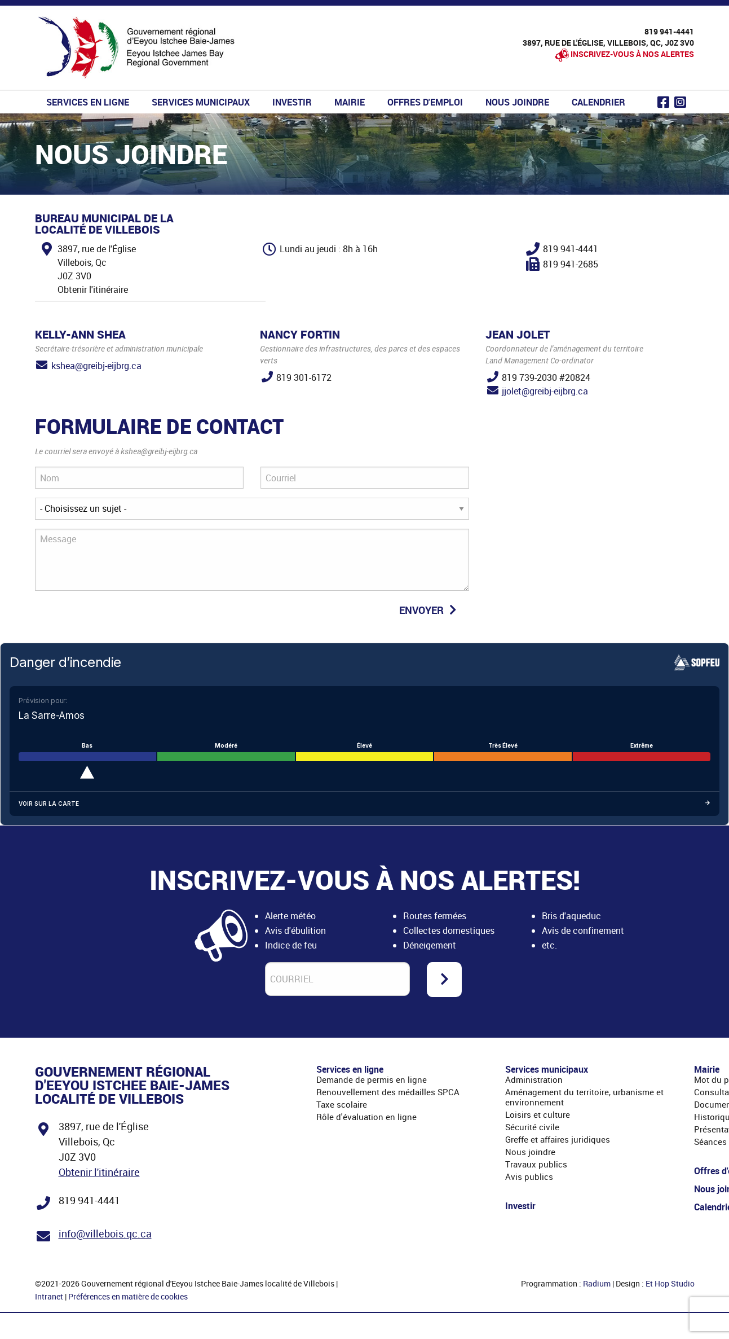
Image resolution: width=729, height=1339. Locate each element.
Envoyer (429, 610)
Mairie (349, 102)
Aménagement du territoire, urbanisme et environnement (584, 1097)
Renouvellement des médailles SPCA (388, 1091)
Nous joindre (517, 102)
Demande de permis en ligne (371, 1079)
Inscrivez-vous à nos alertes (632, 54)
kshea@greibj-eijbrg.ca (96, 365)
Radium (597, 1283)
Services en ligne (87, 102)
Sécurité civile (532, 1126)
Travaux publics (536, 1164)
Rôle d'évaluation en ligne (366, 1116)
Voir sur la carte (364, 804)
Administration (534, 1079)
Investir (292, 102)
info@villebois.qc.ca (105, 1233)
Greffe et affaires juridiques (557, 1139)
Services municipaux (201, 102)
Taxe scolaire (341, 1104)
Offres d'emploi (425, 102)
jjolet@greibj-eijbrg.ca (545, 391)
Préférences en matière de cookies (128, 1296)
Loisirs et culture (537, 1114)
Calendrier (598, 102)
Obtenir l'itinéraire (99, 1172)
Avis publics (529, 1176)
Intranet (49, 1296)
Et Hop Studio (670, 1283)
